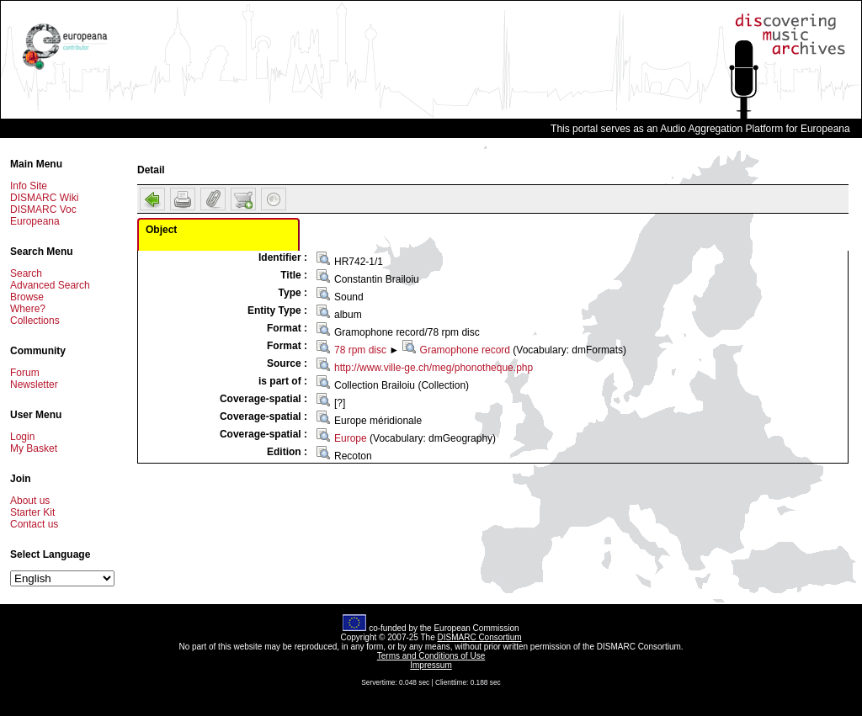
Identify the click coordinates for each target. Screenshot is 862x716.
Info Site (28, 186)
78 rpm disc (360, 350)
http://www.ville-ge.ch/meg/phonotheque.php (433, 368)
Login (22, 437)
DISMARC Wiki (44, 198)
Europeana (35, 221)
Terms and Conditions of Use (431, 655)
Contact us (34, 524)
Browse (27, 297)
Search (26, 273)
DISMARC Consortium (480, 637)
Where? (27, 309)
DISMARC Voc (43, 209)
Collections (35, 320)
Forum (25, 373)
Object (161, 230)
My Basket (33, 448)
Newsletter (34, 384)
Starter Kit (32, 512)
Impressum (430, 665)
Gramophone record (465, 350)
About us (30, 501)
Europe (350, 438)
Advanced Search (50, 285)
